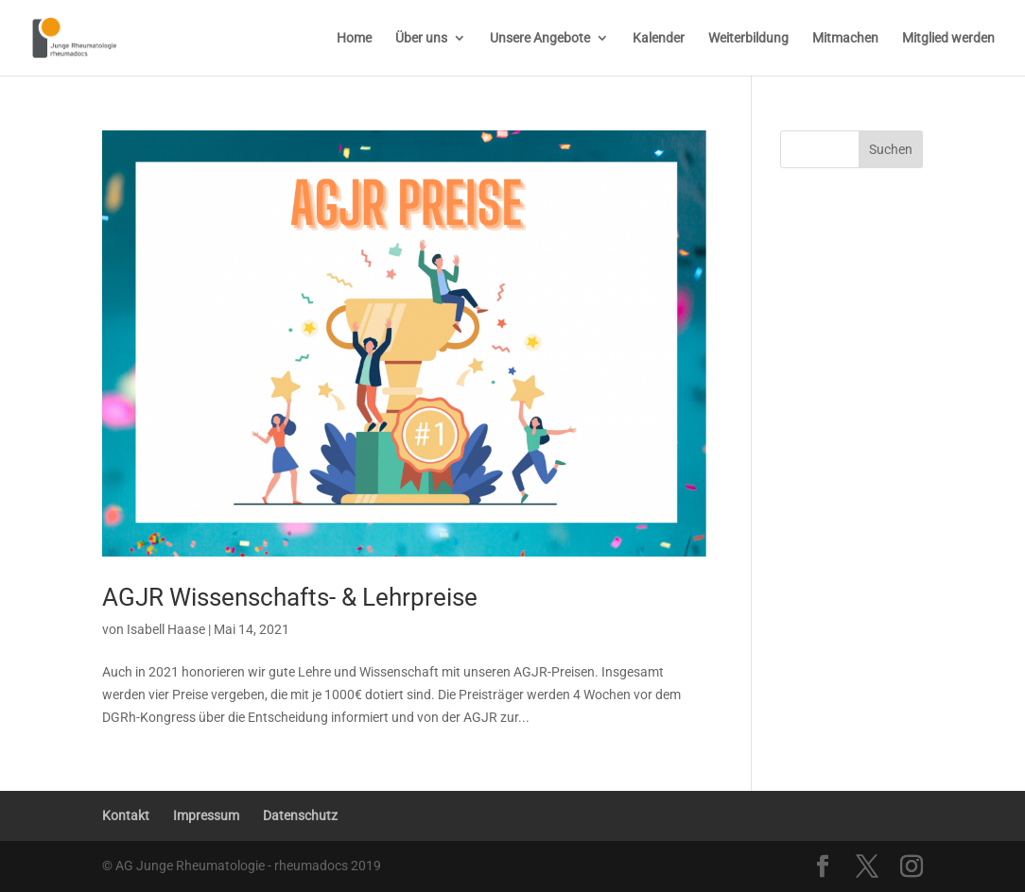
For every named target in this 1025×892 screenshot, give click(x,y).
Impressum (206, 815)
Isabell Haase (166, 629)
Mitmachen (845, 38)
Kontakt (125, 815)
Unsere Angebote (540, 38)
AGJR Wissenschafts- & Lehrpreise (290, 597)
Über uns (421, 38)
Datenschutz (300, 815)
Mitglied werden (948, 38)
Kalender (659, 38)
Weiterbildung (748, 38)
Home (354, 38)
